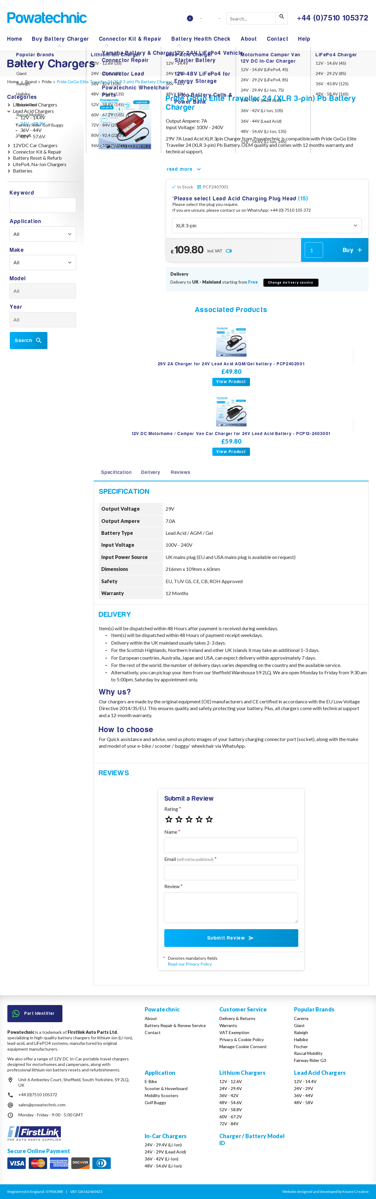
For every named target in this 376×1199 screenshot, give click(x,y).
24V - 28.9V (32, 123)
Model (18, 278)
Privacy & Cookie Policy (241, 1039)
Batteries (22, 170)
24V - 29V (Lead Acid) (165, 1151)
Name (170, 832)
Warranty (228, 1025)
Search (29, 340)
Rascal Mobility (308, 1053)
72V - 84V (229, 1123)
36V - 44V (31, 130)
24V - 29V (303, 1088)
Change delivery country (291, 282)
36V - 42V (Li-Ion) (161, 1158)
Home (14, 39)
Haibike (301, 1039)
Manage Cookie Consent (243, 1046)
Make (17, 250)
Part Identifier (33, 1013)
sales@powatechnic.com (41, 1104)
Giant (299, 1025)
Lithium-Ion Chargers (35, 104)
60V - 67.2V (230, 1116)
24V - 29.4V (230, 1088)
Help (304, 39)
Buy (353, 250)
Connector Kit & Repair (130, 39)
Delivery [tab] (150, 472)
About (249, 39)
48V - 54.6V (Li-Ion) (163, 1165)
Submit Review (231, 938)
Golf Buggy (155, 1102)
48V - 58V (303, 1102)
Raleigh (301, 1032)
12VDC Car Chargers (35, 145)
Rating (171, 809)
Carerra (301, 1018)
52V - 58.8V (230, 1109)
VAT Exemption (234, 1032)
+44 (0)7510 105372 (37, 1094)
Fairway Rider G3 (310, 1060)
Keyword (22, 193)
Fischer (301, 1046)
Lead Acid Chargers (33, 111)
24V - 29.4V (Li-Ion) (163, 1144)
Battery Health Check (201, 39)
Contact (278, 39)
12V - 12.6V (230, 1081)
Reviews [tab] (181, 472)
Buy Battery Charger (60, 39)
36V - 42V (229, 1095)
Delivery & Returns (237, 1018)
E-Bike (151, 1081)
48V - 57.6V (32, 136)
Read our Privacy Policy (190, 963)
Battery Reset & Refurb (37, 158)
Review (172, 886)
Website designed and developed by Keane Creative (325, 1191)
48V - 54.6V (230, 1102)
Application (26, 221)
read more (184, 169)
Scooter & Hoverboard (166, 1088)
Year (16, 307)
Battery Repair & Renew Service (175, 1025)
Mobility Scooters (161, 1095)
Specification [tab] (116, 472)
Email (189, 859)
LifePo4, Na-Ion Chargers (39, 164)
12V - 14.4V (32, 117)
